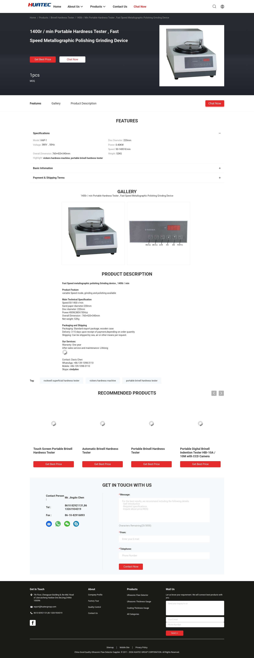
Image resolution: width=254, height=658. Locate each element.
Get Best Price (43, 59)
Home (33, 17)
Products (43, 17)
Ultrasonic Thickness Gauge (139, 601)
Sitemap (110, 647)
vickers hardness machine (103, 380)
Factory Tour (93, 601)
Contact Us (93, 613)
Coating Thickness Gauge (138, 608)
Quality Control (94, 607)
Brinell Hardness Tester (62, 17)
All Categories (133, 614)
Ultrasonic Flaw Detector (137, 595)
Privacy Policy (141, 647)
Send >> (174, 633)
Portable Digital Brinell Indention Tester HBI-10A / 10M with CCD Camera (197, 452)
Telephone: (126, 549)
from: (123, 532)
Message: (125, 494)
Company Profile (95, 595)
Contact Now (130, 566)
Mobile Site (124, 647)
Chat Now (72, 59)
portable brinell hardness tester (141, 380)
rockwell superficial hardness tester (61, 380)
